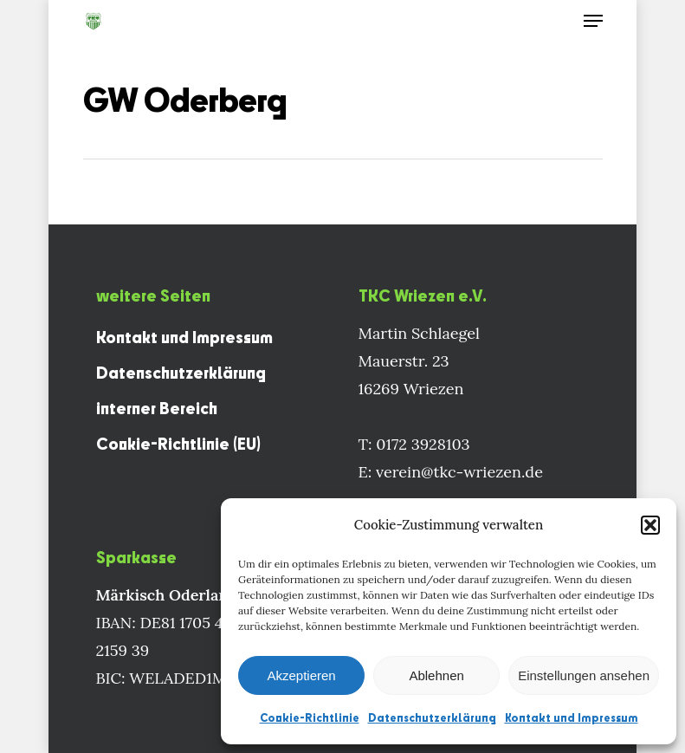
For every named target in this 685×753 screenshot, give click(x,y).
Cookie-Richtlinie (309, 717)
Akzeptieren (301, 675)
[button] (650, 525)
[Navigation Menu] (593, 20)
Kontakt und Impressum (571, 717)
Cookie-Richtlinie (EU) (178, 443)
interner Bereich (156, 408)
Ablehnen (436, 675)
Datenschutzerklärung (432, 717)
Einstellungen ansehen (583, 675)
